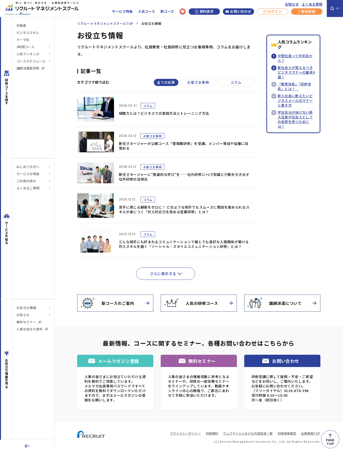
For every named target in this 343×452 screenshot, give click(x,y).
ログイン (272, 11)
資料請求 (204, 11)
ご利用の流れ (26, 181)
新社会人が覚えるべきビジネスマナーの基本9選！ (296, 72)
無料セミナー (28, 322)
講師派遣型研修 (30, 68)
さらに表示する (163, 273)
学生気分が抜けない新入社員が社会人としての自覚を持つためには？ (295, 119)
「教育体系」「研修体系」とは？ (294, 86)
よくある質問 (312, 4)
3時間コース (25, 46)
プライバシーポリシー (185, 433)
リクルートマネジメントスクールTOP (105, 23)
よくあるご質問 (27, 188)
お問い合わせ (238, 11)
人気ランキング (27, 54)
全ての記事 (166, 82)
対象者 (21, 25)
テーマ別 (22, 39)
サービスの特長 (27, 173)
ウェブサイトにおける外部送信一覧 (248, 433)
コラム (235, 82)
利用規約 (212, 433)
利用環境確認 (287, 433)
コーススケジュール (30, 61)
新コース (167, 11)
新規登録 (306, 11)
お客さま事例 (198, 82)
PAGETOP (330, 442)
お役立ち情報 (26, 307)
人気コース (146, 11)
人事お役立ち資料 (32, 329)
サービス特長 (122, 11)
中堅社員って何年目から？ (295, 58)
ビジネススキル (27, 32)
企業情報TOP (310, 433)
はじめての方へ (27, 166)
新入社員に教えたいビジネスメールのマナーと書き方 (295, 100)
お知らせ (292, 4)
